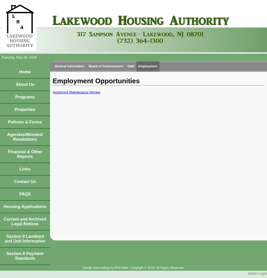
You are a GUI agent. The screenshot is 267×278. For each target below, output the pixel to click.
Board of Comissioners (106, 66)
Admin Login (257, 273)
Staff (130, 66)
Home (25, 72)
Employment (147, 66)
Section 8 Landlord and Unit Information (25, 238)
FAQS (25, 194)
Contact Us (25, 181)
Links (25, 169)
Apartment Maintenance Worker (76, 92)
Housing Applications (25, 206)
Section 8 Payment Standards (25, 256)
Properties (25, 109)
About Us (25, 84)
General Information (69, 66)
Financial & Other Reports (25, 154)
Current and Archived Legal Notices (25, 221)
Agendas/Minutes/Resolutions (25, 136)
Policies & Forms (25, 122)
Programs (25, 97)
